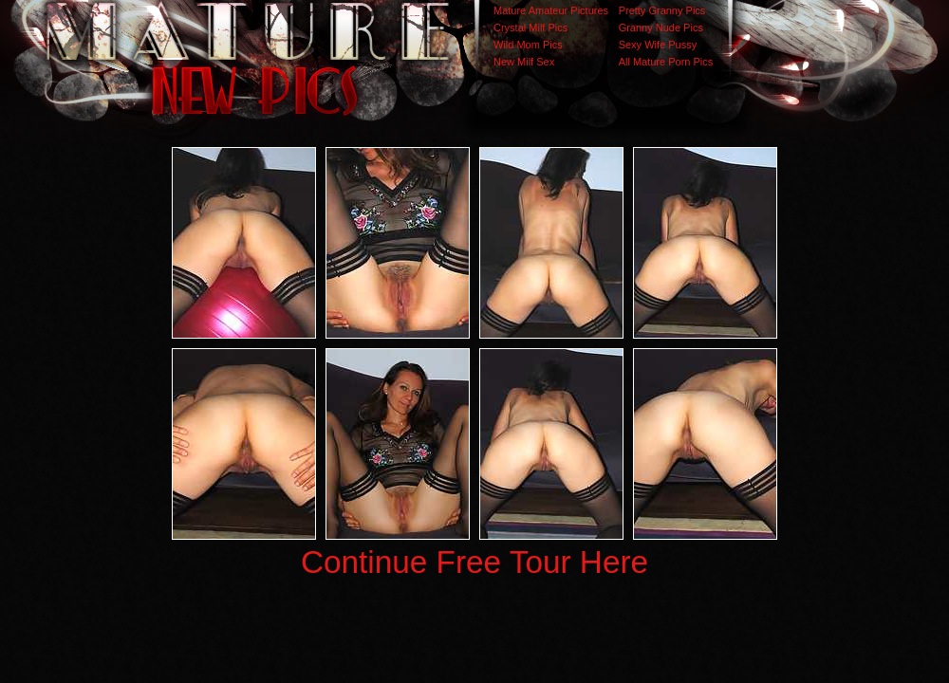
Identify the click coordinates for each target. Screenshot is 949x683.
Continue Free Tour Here (474, 562)
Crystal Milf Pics (530, 27)
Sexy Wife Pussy (658, 44)
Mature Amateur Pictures (550, 10)
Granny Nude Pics (661, 27)
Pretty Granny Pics (662, 10)
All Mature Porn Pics (666, 61)
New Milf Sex (523, 61)
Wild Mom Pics (528, 44)
